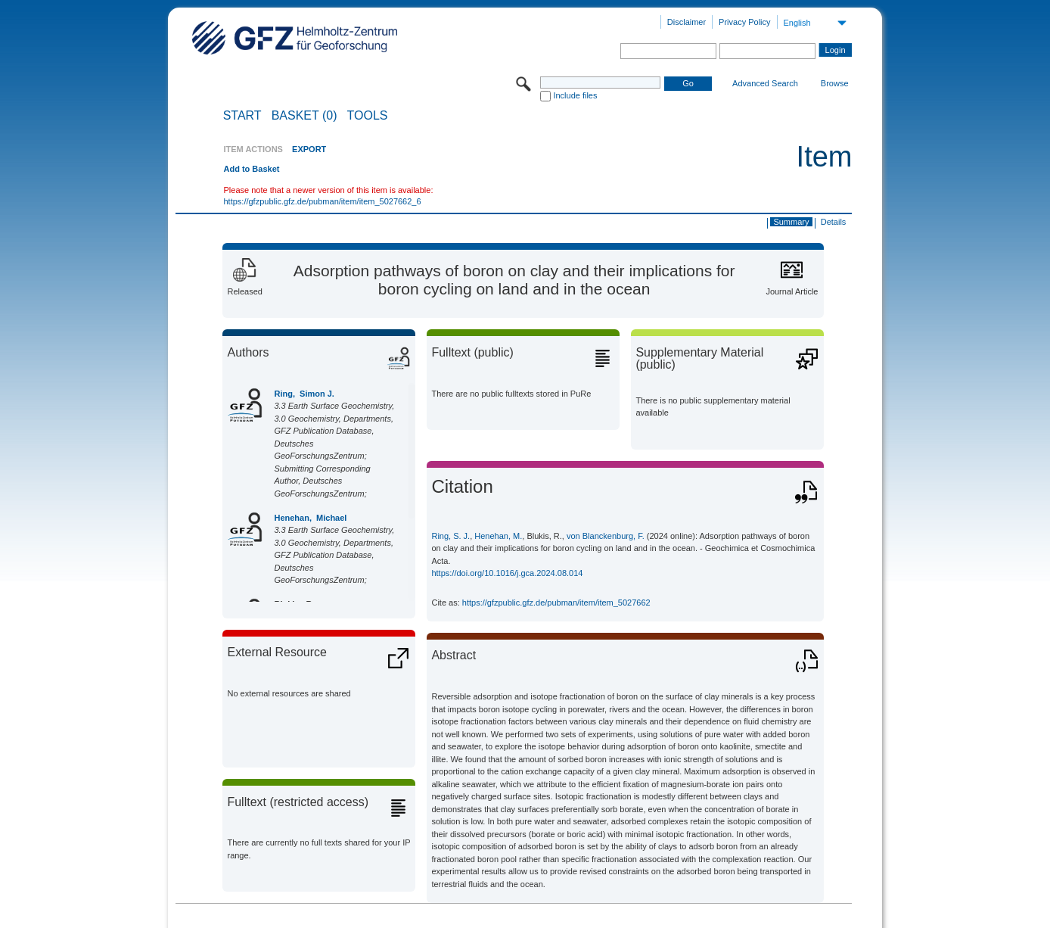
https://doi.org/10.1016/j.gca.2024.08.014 (506, 573)
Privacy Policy (744, 21)
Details (834, 221)
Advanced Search (765, 83)
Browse (835, 83)
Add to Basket (251, 168)
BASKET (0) (304, 116)
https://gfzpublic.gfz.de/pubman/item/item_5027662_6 (322, 201)
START (242, 116)
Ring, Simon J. (304, 393)
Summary (791, 221)
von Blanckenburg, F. (606, 535)
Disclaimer (686, 21)
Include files (575, 95)
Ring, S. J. (450, 535)
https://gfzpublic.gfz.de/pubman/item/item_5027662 (556, 602)
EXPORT (309, 149)
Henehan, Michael (310, 517)
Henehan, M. (498, 535)
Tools (367, 116)
